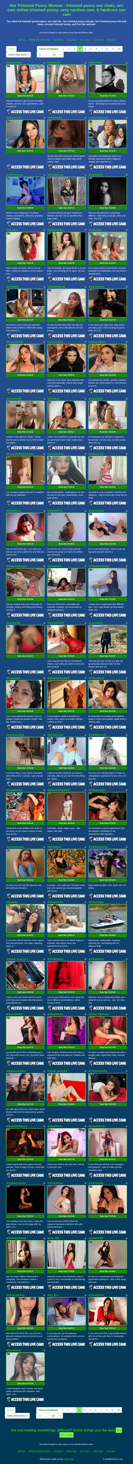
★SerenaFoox (55, 1183)
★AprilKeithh (95, 1238)
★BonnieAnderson (16, 1126)
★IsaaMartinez (14, 790)
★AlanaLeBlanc (97, 342)
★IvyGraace (95, 230)
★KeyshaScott (96, 1126)
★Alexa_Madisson (98, 1014)
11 (40, 54)
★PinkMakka (54, 117)
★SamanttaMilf (55, 623)
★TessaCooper (14, 1014)
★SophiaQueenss (98, 117)
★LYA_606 (53, 1238)
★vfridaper (53, 398)
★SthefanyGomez (16, 1238)
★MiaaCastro (95, 398)
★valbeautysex (14, 174)
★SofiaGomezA (97, 790)
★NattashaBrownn (16, 566)
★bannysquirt (96, 510)
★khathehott (54, 847)
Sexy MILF (85, 39)
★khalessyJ (54, 62)
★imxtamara (54, 566)
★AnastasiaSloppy (98, 566)
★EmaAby (12, 902)
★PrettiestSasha (97, 1071)
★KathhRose (95, 174)
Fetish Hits (69, 1459)
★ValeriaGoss (14, 117)
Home (11, 49)
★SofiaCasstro (55, 230)
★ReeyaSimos (55, 902)
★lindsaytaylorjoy (98, 847)
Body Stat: (25, 96)
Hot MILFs (58, 39)
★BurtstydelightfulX (58, 790)
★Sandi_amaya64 (57, 1071)
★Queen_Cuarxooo (17, 959)
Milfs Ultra (72, 39)
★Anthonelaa (95, 1183)
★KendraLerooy (15, 735)
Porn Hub (111, 39)
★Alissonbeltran (15, 1295)
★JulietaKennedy (16, 1183)
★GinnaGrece (96, 1295)
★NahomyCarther (16, 1071)
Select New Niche (18, 54)
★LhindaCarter (55, 454)
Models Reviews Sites (39, 39)
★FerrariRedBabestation (20, 454)
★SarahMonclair (56, 286)
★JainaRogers (55, 959)
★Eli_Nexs (12, 230)
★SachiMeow (13, 1350)
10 (119, 49)
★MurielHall (95, 62)
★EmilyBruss (13, 510)
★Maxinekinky (96, 286)
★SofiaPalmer (96, 959)
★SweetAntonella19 (58, 678)
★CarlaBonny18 (97, 735)
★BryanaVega (14, 62)
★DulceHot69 (13, 398)
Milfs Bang (98, 39)
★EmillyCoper (55, 735)
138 (54, 54)
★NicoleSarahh (14, 342)
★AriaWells (12, 286)
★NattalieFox (54, 510)
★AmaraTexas (96, 678)
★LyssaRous (95, 623)
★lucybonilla (13, 623)
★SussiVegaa (96, 902)
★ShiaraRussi (55, 1014)
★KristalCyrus (55, 174)
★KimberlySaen (15, 847)
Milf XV (22, 39)
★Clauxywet (13, 678)
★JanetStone (54, 1126)
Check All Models (48, 49)
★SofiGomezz (55, 342)
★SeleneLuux (96, 454)
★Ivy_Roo (52, 1295)
